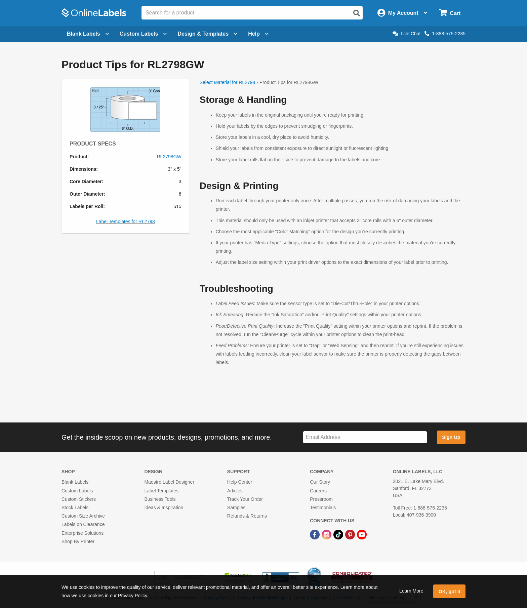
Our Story (320, 482)
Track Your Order (245, 499)
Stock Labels (75, 507)
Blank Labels (75, 482)
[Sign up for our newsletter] (365, 437)
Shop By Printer (78, 541)
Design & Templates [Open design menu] (207, 34)
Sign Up (451, 437)
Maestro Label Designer (169, 482)
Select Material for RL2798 (227, 82)
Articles (235, 490)
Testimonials (323, 507)
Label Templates (161, 490)
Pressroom (321, 499)
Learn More (411, 591)
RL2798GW (169, 156)
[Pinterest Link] (350, 534)
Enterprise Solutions (83, 533)
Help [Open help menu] (258, 34)
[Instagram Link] (327, 534)
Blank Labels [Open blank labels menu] (88, 34)
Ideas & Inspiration (163, 507)
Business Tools (159, 499)
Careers (318, 490)
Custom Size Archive (83, 516)
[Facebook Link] (315, 534)
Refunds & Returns (247, 516)
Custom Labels (77, 490)
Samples (236, 507)
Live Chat (406, 33)
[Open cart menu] (449, 13)
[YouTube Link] (362, 534)
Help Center (239, 482)
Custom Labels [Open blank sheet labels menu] (143, 34)
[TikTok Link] (338, 534)
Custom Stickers (79, 499)
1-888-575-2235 (444, 33)
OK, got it (449, 591)
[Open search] (357, 13)
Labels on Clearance (83, 524)
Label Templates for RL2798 (125, 221)
